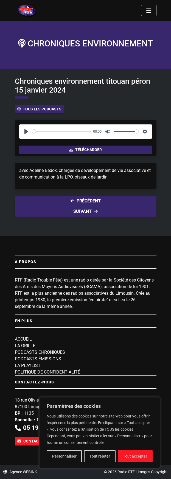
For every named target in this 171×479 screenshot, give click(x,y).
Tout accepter (135, 456)
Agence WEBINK (20, 472)
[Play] (26, 131)
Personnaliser (64, 456)
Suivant (85, 211)
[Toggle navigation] (148, 10)
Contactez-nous (37, 441)
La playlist (28, 365)
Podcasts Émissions (38, 358)
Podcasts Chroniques (40, 352)
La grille (25, 345)
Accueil (23, 339)
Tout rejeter (99, 456)
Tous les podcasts (39, 109)
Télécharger (85, 149)
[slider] (61, 131)
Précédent (86, 201)
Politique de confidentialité (47, 372)
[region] (99, 432)
